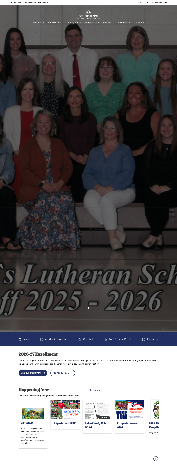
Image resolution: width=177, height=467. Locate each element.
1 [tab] (88, 308)
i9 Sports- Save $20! (64, 423)
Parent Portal (43, 2)
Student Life (92, 22)
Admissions (54, 22)
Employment (30, 2)
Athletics (108, 22)
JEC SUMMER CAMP (34, 373)
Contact (139, 22)
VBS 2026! (27, 423)
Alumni (21, 2)
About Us (38, 22)
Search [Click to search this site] (141, 3)
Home (13, 2)
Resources (124, 22)
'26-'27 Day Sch (64, 373)
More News (95, 390)
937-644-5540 (161, 2)
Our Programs (73, 22)
